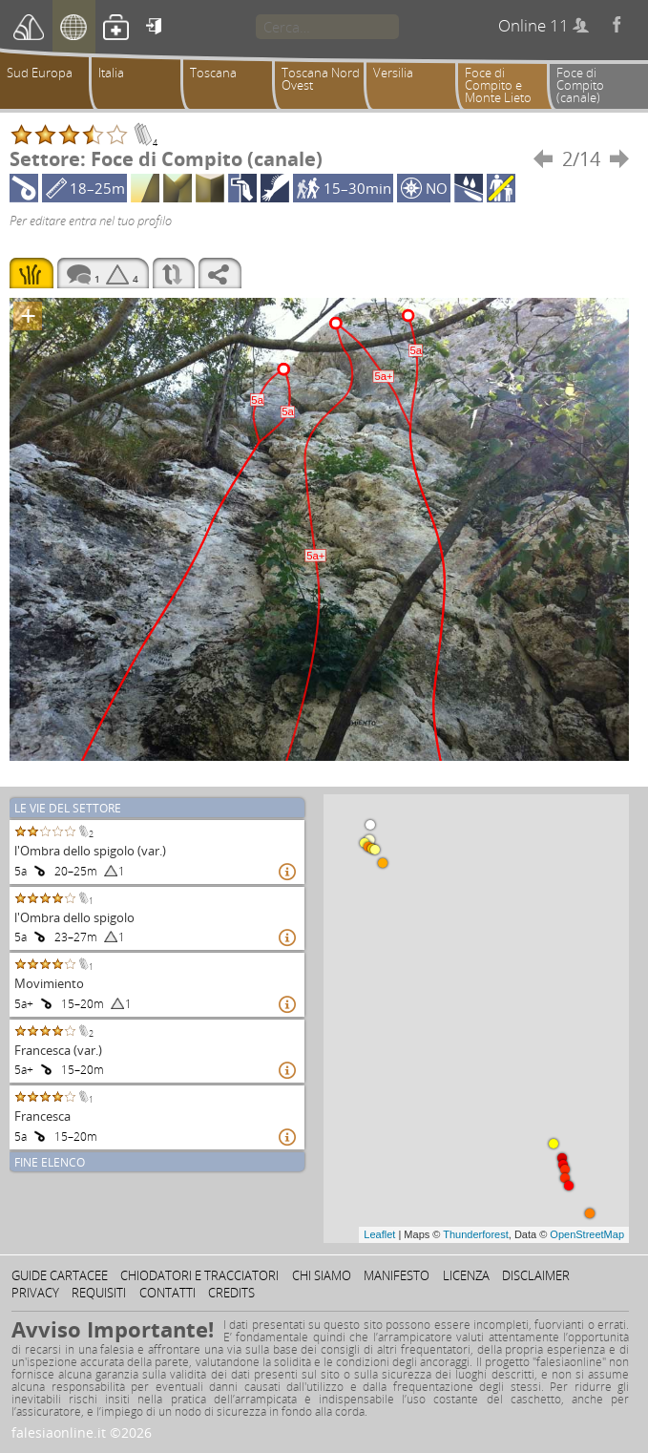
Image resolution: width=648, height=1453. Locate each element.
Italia (111, 72)
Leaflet (379, 1234)
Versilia (393, 72)
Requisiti (99, 1292)
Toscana (213, 72)
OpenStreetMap (587, 1234)
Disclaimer (536, 1275)
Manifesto (396, 1275)
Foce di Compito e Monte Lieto (498, 85)
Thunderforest (475, 1234)
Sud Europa (40, 72)
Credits (231, 1292)
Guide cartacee (59, 1275)
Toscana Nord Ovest (321, 79)
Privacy (35, 1292)
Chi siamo (321, 1275)
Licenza (466, 1275)
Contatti (167, 1292)
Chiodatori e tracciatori (199, 1275)
